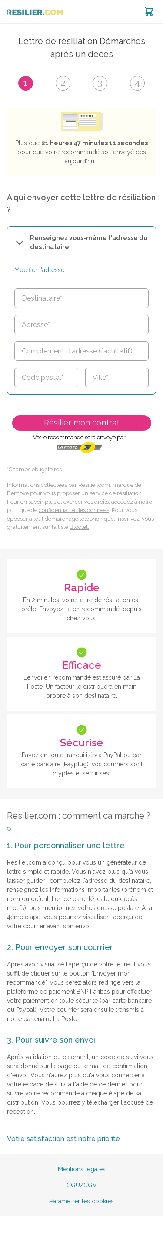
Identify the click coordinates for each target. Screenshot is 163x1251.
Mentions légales (82, 1169)
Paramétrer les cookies (82, 1201)
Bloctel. (79, 527)
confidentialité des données (74, 510)
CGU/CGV (82, 1185)
